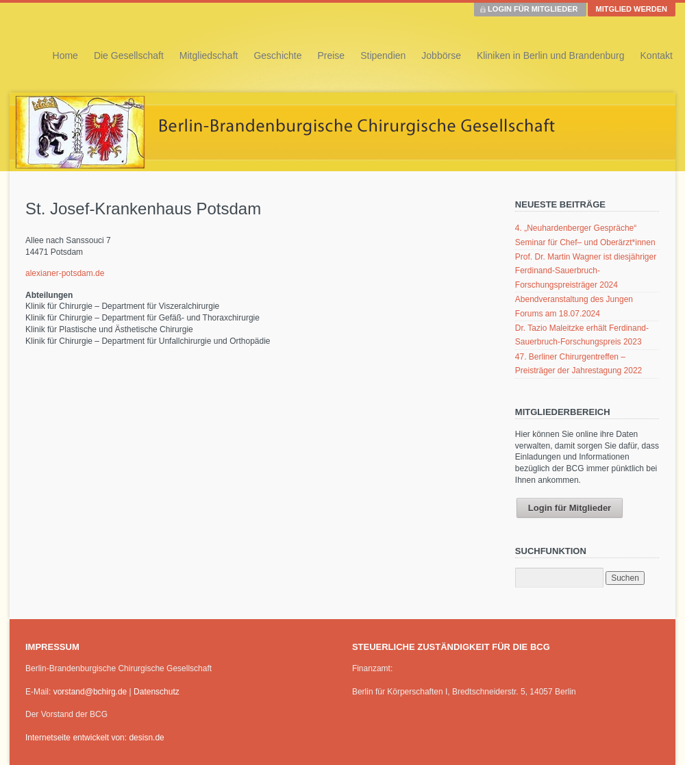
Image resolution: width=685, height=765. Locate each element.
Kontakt (656, 55)
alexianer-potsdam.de (64, 273)
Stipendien (383, 55)
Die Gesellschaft (129, 55)
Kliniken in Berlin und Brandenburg (551, 55)
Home (65, 55)
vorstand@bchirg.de (90, 692)
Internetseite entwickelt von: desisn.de (94, 737)
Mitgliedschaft (208, 55)
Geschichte (277, 55)
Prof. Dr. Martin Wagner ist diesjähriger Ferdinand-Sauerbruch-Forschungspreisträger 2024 (585, 271)
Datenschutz (156, 692)
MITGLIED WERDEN (632, 9)
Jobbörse (441, 55)
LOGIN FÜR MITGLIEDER (532, 9)
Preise (331, 55)
